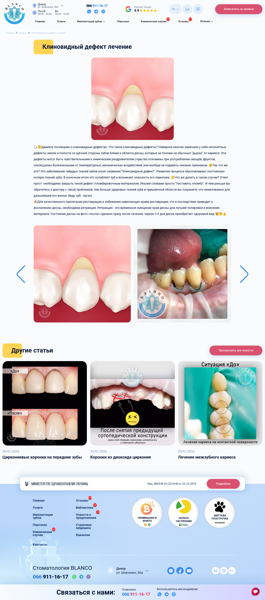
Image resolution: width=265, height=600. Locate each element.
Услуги (61, 21)
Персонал (123, 21)
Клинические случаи (155, 20)
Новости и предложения (88, 515)
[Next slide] (244, 274)
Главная (40, 21)
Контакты (40, 544)
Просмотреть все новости (236, 350)
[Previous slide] (21, 274)
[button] (82, 274)
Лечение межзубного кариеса (207, 457)
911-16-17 (96, 5)
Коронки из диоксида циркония (120, 457)
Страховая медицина (84, 526)
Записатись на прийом (238, 9)
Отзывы (185, 20)
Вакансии (83, 535)
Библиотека (86, 506)
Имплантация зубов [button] (43, 516)
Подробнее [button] (223, 483)
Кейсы (23, 33)
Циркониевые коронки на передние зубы (42, 457)
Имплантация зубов (91, 21)
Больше (206, 21)
